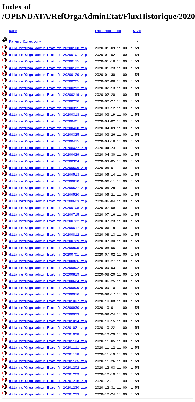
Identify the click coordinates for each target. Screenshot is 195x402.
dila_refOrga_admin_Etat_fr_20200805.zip (48, 247)
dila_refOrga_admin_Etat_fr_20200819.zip (48, 274)
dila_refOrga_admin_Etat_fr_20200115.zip (48, 61)
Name (13, 30)
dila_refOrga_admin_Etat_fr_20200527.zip (48, 187)
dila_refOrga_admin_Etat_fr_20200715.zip (48, 214)
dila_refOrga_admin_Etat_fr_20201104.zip (48, 340)
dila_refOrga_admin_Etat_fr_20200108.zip (48, 48)
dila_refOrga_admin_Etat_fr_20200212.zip (48, 88)
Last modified (108, 30)
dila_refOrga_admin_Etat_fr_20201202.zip (48, 367)
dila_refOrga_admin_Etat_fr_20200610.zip (48, 181)
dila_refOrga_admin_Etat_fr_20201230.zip (48, 387)
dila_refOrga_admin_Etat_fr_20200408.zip (48, 127)
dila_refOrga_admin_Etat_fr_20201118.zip (48, 354)
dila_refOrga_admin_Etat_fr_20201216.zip (48, 380)
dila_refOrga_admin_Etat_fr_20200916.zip (48, 294)
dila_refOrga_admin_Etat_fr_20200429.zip (48, 154)
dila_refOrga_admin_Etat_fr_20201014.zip (48, 321)
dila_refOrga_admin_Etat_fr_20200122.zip (48, 68)
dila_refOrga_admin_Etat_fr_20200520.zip (48, 194)
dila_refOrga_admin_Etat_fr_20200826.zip (48, 261)
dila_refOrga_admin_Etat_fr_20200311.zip (48, 107)
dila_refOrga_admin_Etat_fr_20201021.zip (48, 327)
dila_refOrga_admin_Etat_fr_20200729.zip (48, 241)
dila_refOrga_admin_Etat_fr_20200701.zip (48, 254)
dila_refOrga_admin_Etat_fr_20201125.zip (48, 360)
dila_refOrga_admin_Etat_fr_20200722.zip (48, 221)
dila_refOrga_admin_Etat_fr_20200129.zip (48, 74)
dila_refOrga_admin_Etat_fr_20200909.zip (48, 287)
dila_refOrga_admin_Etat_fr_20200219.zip (48, 94)
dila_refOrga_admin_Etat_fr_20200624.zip (48, 281)
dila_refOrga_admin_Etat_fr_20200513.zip (48, 174)
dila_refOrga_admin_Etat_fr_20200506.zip (48, 167)
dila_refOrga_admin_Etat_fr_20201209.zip (48, 374)
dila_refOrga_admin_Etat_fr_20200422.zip (48, 147)
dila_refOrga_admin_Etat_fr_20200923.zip (48, 314)
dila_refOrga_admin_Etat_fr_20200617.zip (48, 227)
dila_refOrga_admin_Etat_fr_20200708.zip (48, 207)
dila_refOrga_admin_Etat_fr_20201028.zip (48, 334)
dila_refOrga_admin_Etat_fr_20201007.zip (48, 301)
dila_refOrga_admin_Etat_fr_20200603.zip (48, 201)
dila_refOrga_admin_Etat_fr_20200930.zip (48, 307)
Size (137, 30)
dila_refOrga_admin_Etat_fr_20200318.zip (48, 114)
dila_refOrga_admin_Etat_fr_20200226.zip (48, 101)
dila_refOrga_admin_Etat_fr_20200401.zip (48, 121)
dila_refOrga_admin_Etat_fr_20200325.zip (48, 134)
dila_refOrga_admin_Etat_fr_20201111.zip (48, 347)
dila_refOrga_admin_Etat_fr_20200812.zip (48, 234)
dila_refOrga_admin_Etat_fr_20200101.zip (48, 54)
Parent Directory (25, 41)
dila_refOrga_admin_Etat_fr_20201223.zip (48, 394)
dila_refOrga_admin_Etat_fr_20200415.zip (48, 141)
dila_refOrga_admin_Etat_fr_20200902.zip (48, 267)
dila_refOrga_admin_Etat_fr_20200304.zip (48, 161)
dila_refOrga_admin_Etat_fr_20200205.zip (48, 81)
